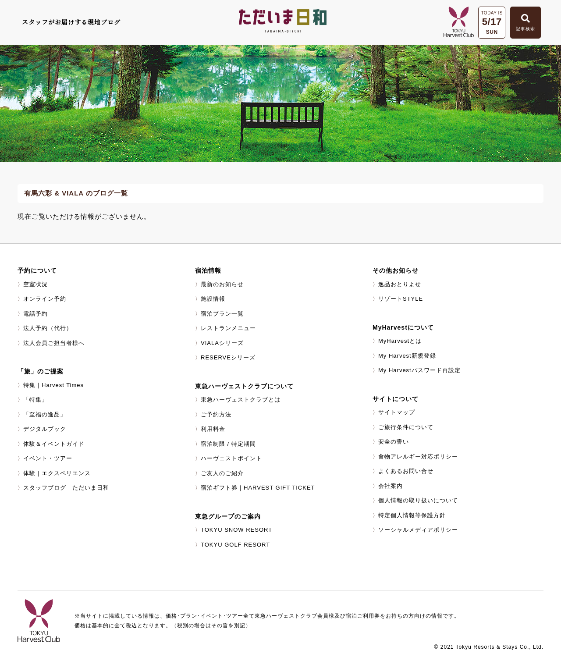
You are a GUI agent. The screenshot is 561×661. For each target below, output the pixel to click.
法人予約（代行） (47, 328)
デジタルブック (44, 429)
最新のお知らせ (222, 284)
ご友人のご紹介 (222, 473)
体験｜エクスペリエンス (57, 473)
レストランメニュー (228, 328)
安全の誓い (393, 441)
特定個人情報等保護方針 (412, 515)
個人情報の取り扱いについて (418, 500)
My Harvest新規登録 (407, 355)
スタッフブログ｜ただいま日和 (66, 487)
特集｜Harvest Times (53, 385)
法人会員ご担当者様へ (54, 343)
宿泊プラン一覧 (222, 313)
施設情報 (213, 298)
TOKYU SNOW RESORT (236, 529)
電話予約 (35, 313)
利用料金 (213, 429)
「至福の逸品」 (44, 414)
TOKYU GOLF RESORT (235, 544)
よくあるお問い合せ (405, 471)
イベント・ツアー (47, 458)
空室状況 (35, 284)
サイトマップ (396, 412)
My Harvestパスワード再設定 (419, 370)
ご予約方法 (216, 414)
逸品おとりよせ (399, 284)
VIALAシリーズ (222, 343)
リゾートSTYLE (400, 298)
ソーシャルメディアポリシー (418, 529)
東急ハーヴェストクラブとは (240, 399)
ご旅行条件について (405, 427)
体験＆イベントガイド (54, 444)
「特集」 (35, 399)
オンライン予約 (44, 298)
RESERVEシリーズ (228, 357)
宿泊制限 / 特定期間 (228, 444)
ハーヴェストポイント (231, 458)
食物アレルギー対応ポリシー (418, 456)
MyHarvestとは (400, 341)
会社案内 (390, 486)
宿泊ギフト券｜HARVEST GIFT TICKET (258, 487)
